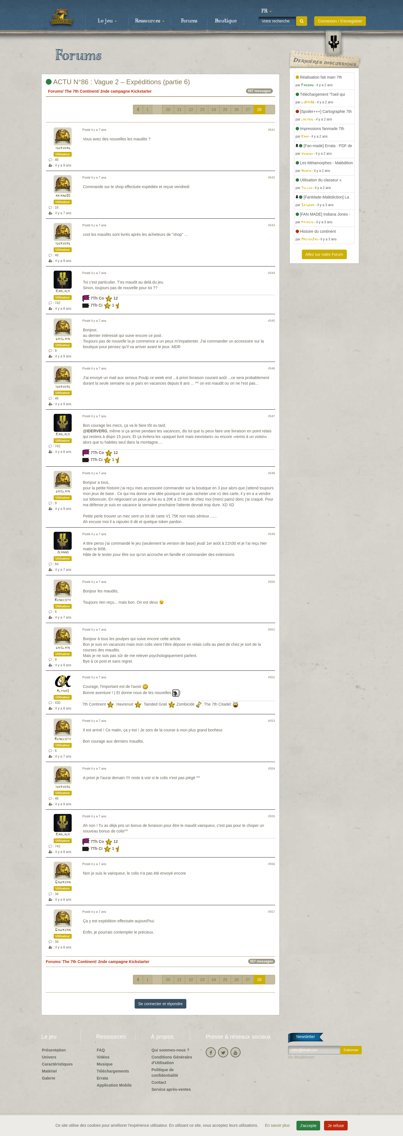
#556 (271, 864)
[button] (266, 11)
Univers (49, 1057)
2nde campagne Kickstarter (126, 91)
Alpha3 (62, 691)
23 (202, 109)
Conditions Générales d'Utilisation (171, 1060)
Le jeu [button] (107, 21)
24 (214, 109)
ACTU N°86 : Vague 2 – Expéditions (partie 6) (118, 82)
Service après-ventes (171, 1089)
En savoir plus (278, 1125)
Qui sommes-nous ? (170, 1050)
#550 (271, 581)
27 (248, 109)
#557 (271, 911)
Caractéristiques (57, 1064)
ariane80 (62, 196)
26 (236, 109)
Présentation (54, 1050)
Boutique (226, 21)
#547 (271, 416)
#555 (271, 816)
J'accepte (308, 1125)
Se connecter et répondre (160, 1004)
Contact (158, 1082)
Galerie (48, 1078)
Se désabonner (301, 1057)
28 (259, 109)
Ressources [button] (149, 21)
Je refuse (336, 1125)
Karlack (63, 291)
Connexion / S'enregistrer (340, 21)
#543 (271, 225)
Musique (105, 1064)
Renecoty (63, 600)
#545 (271, 320)
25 (225, 109)
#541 (271, 129)
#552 (271, 677)
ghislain (63, 339)
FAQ (101, 1050)
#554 (271, 768)
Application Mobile (114, 1085)
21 (179, 109)
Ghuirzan (63, 882)
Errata (102, 1078)
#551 (271, 629)
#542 (271, 177)
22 (191, 109)
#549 (271, 534)
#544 (271, 273)
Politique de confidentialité (164, 1072)
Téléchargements (113, 1071)
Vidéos (103, 1057)
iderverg (62, 148)
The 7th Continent (81, 91)
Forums (189, 21)
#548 (271, 473)
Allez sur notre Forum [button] (324, 254)
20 (168, 109)
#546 (271, 368)
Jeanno (63, 552)
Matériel (49, 1071)
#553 (271, 720)
